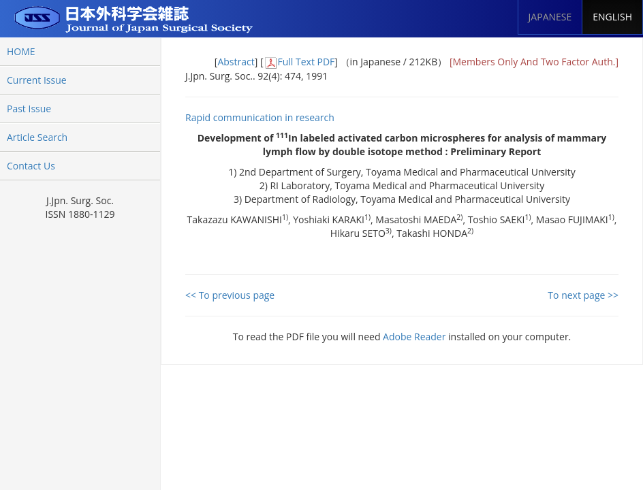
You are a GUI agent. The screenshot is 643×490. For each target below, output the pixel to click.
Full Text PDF (306, 61)
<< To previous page (230, 295)
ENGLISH (612, 16)
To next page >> (583, 295)
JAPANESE (550, 16)
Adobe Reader (414, 336)
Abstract (235, 61)
